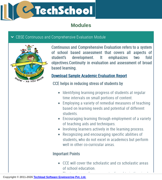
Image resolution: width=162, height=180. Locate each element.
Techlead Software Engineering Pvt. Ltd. (60, 177)
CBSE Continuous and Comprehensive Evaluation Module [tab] (58, 37)
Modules (81, 25)
